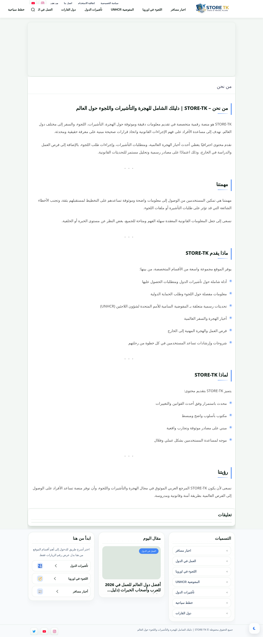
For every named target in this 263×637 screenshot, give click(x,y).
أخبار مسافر (80, 591)
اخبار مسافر (178, 11)
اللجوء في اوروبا (152, 11)
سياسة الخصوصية (109, 3)
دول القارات (68, 11)
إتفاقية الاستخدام (86, 3)
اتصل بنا (68, 3)
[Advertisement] (131, 47)
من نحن (54, 3)
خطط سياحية (16, 11)
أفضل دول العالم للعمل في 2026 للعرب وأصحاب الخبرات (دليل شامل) (133, 588)
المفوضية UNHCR (122, 11)
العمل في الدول (42, 11)
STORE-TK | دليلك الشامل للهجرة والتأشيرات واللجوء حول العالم (171, 629)
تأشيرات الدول (93, 11)
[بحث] (32, 11)
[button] (254, 628)
